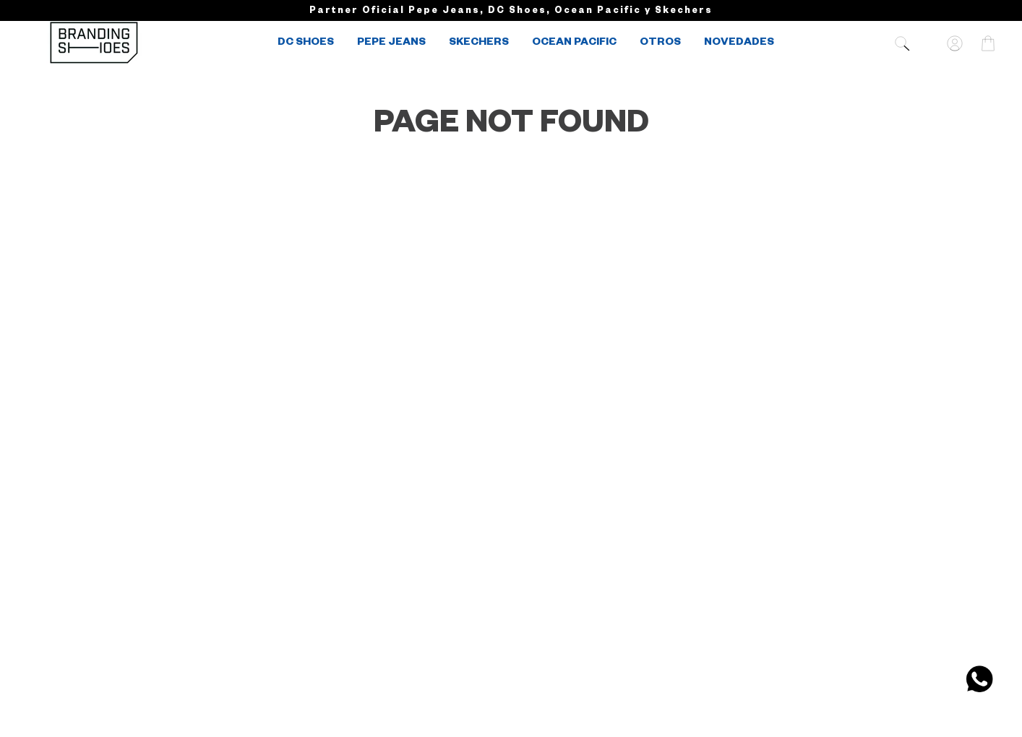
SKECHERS (479, 43)
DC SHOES (306, 43)
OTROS (660, 43)
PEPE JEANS (391, 43)
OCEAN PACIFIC (574, 43)
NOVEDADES (739, 43)
